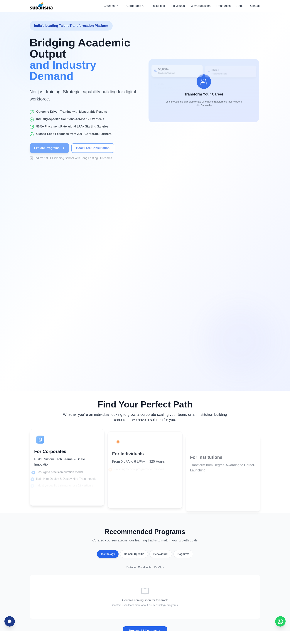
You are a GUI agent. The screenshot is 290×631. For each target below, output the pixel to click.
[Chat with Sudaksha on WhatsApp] (280, 621)
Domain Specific (134, 554)
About (240, 5)
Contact (255, 5)
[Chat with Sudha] (9, 621)
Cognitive (183, 554)
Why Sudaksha (201, 5)
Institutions (158, 5)
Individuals (178, 5)
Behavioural (160, 554)
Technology (108, 554)
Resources (224, 5)
